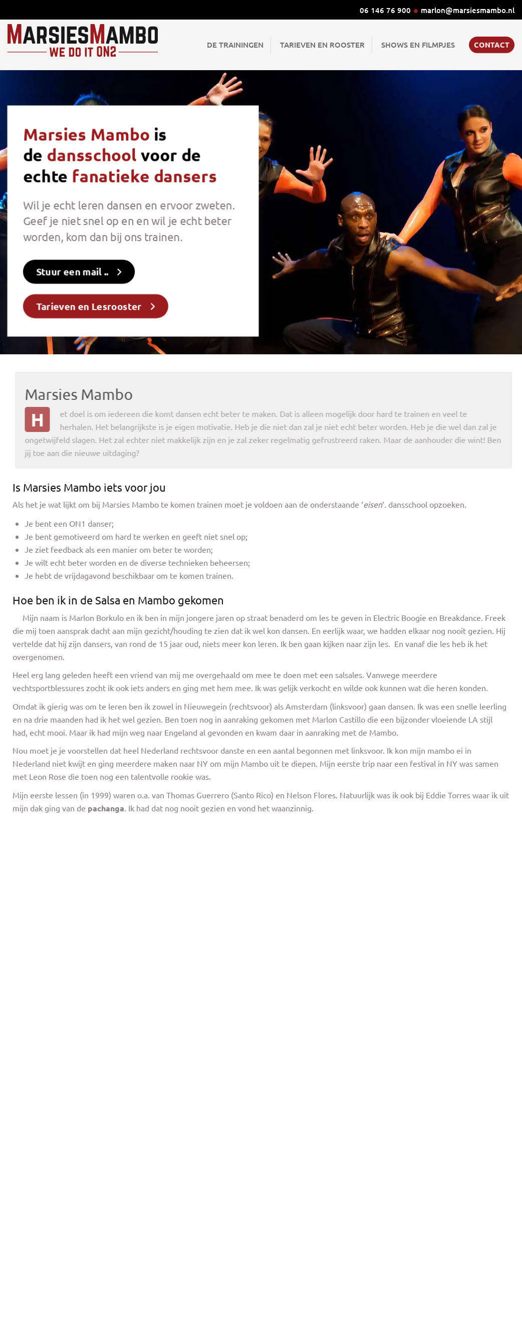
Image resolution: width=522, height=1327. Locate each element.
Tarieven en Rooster (322, 45)
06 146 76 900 (385, 10)
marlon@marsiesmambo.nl (467, 10)
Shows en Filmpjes (418, 45)
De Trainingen (235, 45)
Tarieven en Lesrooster (92, 299)
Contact (491, 45)
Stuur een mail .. (77, 267)
